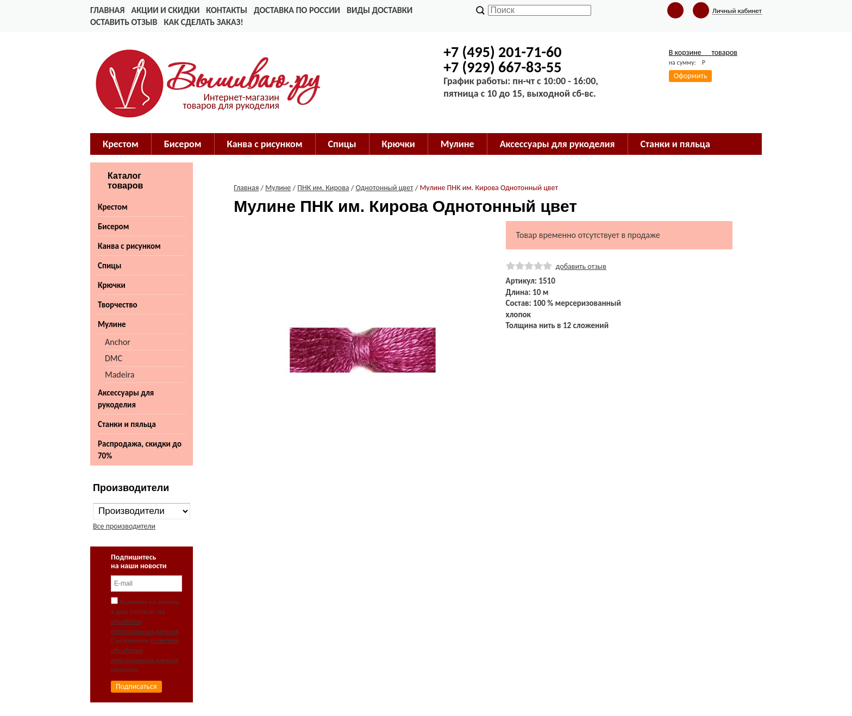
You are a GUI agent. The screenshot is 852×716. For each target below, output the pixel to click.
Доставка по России (297, 10)
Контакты (226, 10)
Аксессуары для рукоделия (126, 399)
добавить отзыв (581, 266)
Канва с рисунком (129, 246)
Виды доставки (379, 10)
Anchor (117, 342)
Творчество (117, 305)
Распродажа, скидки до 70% (139, 450)
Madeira (119, 374)
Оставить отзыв (123, 22)
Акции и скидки (165, 10)
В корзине (703, 52)
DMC (113, 358)
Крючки (112, 285)
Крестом (113, 207)
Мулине (112, 324)
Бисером (113, 226)
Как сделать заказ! (203, 22)
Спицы (109, 266)
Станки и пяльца (127, 424)
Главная (107, 10)
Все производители (124, 526)
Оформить (690, 75)
